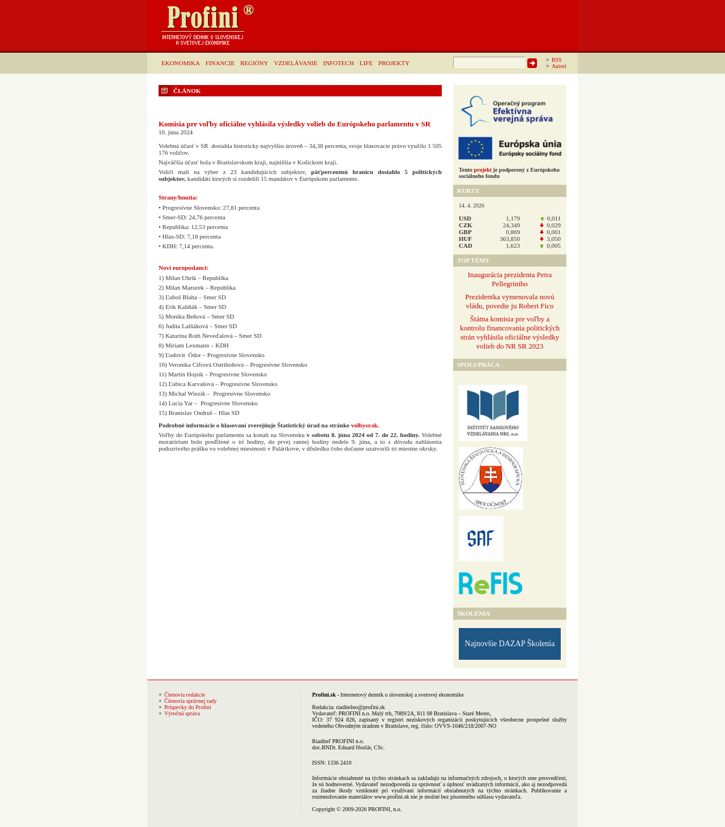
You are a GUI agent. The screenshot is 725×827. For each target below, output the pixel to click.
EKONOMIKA (180, 63)
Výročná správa (182, 713)
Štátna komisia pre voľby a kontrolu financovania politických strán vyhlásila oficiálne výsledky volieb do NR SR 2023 (510, 332)
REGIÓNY (254, 63)
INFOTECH (338, 63)
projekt (483, 170)
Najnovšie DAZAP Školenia (510, 643)
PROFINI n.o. (354, 713)
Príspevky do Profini (187, 707)
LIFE (366, 63)
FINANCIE (220, 63)
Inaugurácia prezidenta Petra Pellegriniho (510, 279)
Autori (559, 66)
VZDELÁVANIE (296, 63)
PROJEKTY (394, 63)
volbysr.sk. (365, 425)
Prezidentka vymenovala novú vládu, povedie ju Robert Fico (509, 301)
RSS (557, 60)
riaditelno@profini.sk (360, 707)
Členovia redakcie (184, 695)
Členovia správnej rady (190, 701)
